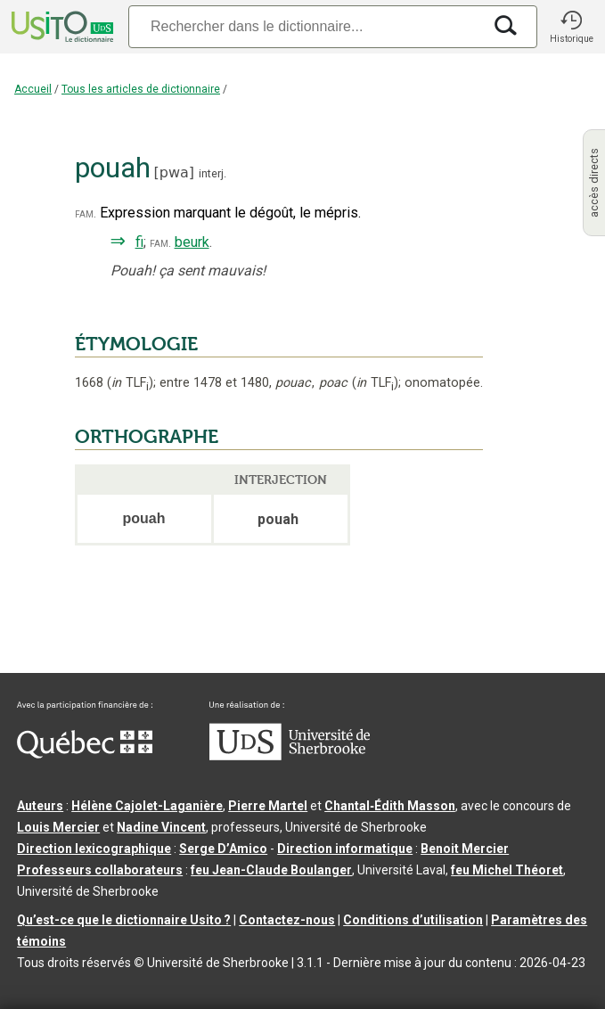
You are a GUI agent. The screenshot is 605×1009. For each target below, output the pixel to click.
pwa (174, 172)
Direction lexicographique (94, 848)
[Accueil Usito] (60, 26)
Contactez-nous (287, 920)
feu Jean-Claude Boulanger (271, 870)
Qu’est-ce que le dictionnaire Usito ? (124, 920)
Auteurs (40, 806)
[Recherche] (305, 26)
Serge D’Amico (223, 848)
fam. (85, 213)
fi (139, 242)
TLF (130, 382)
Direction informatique (345, 848)
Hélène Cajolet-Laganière (147, 806)
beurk (192, 242)
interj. (212, 173)
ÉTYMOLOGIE (136, 344)
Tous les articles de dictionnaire (140, 89)
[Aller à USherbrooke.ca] (289, 756)
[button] (571, 26)
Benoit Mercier (465, 848)
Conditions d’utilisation (413, 920)
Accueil (33, 89)
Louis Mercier (58, 827)
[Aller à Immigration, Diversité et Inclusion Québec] (84, 754)
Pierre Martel (267, 806)
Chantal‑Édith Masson (389, 806)
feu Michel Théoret (507, 870)
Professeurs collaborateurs (100, 870)
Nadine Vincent (161, 827)
